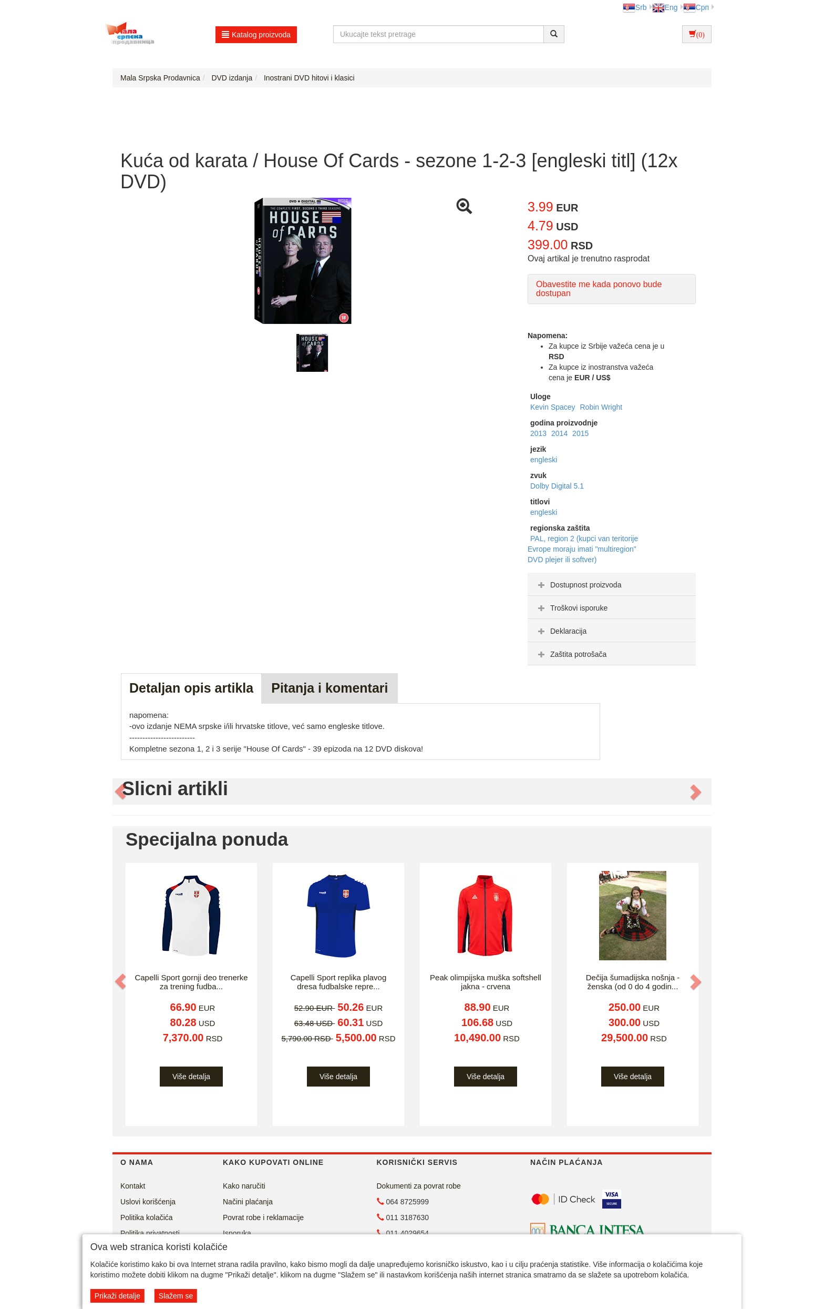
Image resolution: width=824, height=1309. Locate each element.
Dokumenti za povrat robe (419, 1186)
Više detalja (191, 1076)
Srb (635, 7)
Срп (696, 7)
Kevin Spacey (554, 407)
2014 (560, 433)
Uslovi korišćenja (148, 1202)
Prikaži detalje (117, 1296)
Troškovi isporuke (571, 608)
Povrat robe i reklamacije (263, 1217)
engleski (543, 459)
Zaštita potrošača (570, 654)
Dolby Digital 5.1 (557, 486)
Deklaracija (560, 631)
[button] (121, 791)
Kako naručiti (244, 1186)
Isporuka (237, 1233)
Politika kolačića (146, 1217)
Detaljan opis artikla (191, 688)
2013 (539, 433)
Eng (665, 7)
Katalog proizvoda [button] (256, 35)
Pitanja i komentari (329, 688)
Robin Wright (601, 407)
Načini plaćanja (248, 1202)
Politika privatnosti (150, 1233)
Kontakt (132, 1186)
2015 (580, 433)
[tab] (612, 584)
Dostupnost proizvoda (578, 585)
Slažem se (176, 1296)
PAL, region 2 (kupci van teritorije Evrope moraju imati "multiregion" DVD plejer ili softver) (583, 549)
